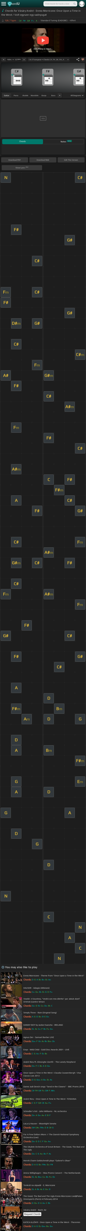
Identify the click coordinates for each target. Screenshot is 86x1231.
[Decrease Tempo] (3, 59)
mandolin (34, 95)
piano (16, 95)
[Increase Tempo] (24, 59)
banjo (44, 95)
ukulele (25, 95)
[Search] (74, 3)
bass (53, 95)
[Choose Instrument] (60, 95)
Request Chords (32, 1214)
